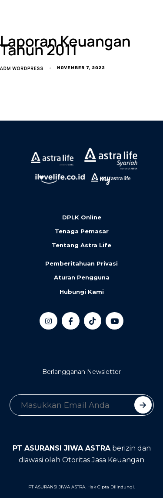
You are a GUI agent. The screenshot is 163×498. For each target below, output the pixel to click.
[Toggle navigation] (13, 18)
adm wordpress (21, 68)
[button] (45, 18)
